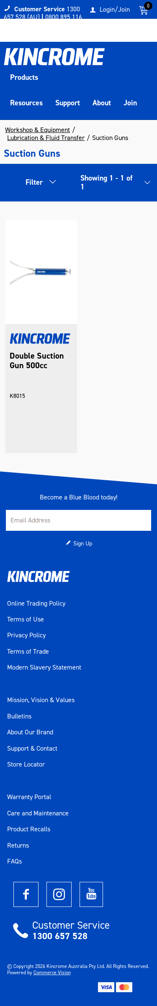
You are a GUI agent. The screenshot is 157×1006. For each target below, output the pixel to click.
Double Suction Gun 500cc (37, 360)
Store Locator (26, 764)
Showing (106, 182)
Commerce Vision (52, 972)
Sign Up (82, 544)
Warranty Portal (29, 797)
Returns (18, 845)
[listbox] (145, 184)
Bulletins (19, 716)
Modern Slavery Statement (44, 667)
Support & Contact (32, 748)
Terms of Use (25, 619)
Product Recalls (28, 829)
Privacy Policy (26, 635)
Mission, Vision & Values (41, 700)
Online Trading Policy (36, 603)
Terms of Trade (28, 651)
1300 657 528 (60, 936)
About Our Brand (30, 732)
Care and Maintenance (38, 813)
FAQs (14, 861)
